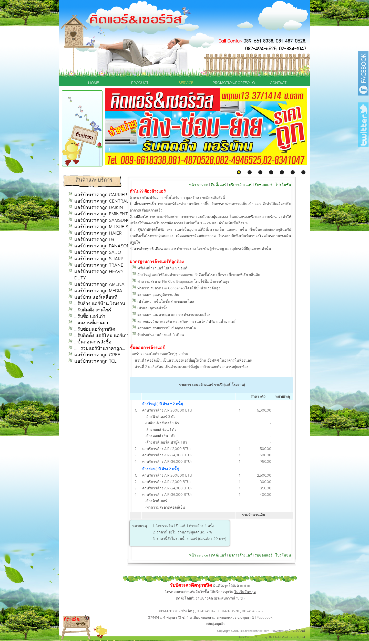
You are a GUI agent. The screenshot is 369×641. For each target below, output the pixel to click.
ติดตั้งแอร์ (218, 185)
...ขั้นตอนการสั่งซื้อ (92, 342)
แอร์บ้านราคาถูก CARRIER (100, 195)
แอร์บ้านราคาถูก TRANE (98, 265)
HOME (93, 83)
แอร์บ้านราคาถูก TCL (95, 361)
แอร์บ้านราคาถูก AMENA (99, 284)
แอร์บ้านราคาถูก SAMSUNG (102, 220)
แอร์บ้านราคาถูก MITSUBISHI (103, 227)
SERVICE (186, 83)
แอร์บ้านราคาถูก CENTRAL (101, 201)
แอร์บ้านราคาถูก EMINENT (101, 214)
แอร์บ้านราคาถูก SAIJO (97, 252)
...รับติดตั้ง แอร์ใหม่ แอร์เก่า (101, 335)
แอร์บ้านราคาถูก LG (94, 239)
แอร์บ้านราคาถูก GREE (97, 355)
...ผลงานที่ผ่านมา (91, 323)
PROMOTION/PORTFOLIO (232, 83)
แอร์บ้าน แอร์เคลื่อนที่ (95, 297)
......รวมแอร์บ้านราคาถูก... (99, 348)
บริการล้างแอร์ (240, 185)
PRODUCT (139, 83)
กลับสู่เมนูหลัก (215, 624)
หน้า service (198, 185)
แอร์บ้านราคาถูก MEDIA (98, 291)
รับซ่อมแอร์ (263, 185)
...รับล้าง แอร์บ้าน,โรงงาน (99, 303)
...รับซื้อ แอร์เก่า (89, 316)
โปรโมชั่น (283, 185)
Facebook (264, 617)
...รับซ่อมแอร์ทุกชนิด (94, 329)
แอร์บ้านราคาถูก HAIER (98, 233)
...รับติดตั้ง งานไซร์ (92, 310)
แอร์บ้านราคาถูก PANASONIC (104, 246)
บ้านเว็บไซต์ (297, 631)
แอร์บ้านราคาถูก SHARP (98, 259)
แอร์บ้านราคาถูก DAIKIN (98, 207)
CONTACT (278, 83)
